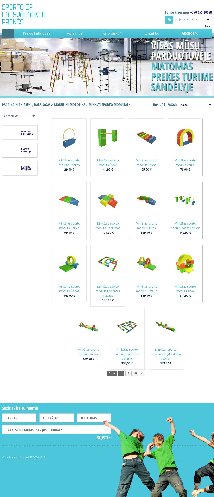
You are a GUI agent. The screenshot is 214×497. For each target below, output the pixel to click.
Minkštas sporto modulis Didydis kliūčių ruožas (166, 354)
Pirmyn (139, 373)
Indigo (27, 14)
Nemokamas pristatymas (27, 132)
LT (210, 25)
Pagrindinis (8, 33)
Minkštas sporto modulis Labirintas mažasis (108, 290)
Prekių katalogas (36, 33)
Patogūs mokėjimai (26, 168)
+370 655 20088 (201, 12)
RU (206, 25)
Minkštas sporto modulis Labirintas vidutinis (127, 354)
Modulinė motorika (69, 104)
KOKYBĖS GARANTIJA (26, 150)
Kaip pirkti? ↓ (113, 33)
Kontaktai (151, 33)
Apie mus (74, 33)
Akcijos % (190, 33)
